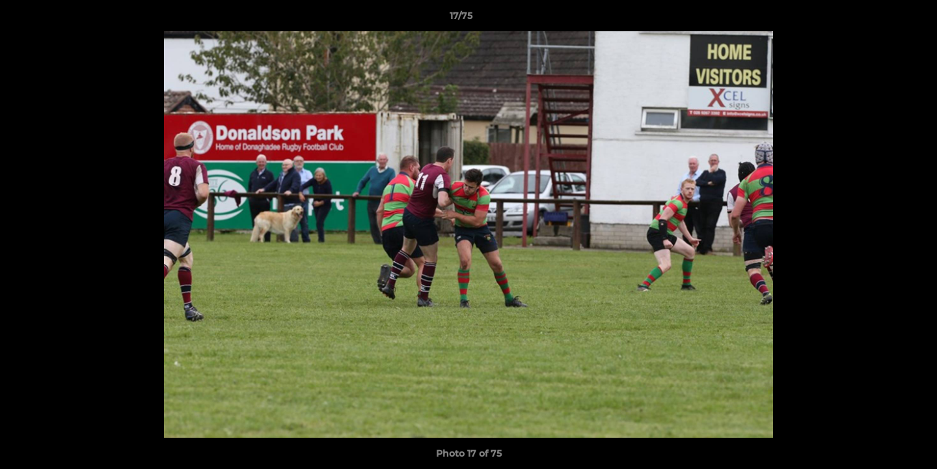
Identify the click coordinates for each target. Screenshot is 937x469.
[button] (882, 19)
